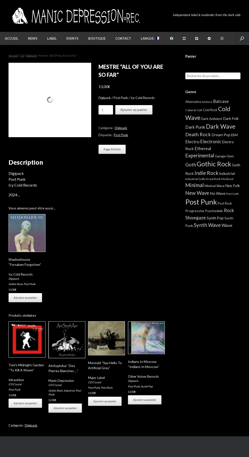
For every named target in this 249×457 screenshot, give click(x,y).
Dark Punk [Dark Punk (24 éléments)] (195, 127)
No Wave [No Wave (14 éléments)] (217, 193)
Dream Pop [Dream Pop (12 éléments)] (221, 135)
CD (22, 55)
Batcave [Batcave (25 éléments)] (221, 101)
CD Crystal (15, 384)
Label (52, 38)
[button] (242, 38)
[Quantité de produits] (105, 110)
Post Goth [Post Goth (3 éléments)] (232, 193)
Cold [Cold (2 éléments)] (199, 110)
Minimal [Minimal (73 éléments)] (194, 185)
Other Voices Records (143, 376)
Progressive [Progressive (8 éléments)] (194, 211)
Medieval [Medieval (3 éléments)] (227, 178)
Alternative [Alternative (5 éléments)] (193, 102)
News (32, 38)
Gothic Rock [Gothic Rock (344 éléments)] (214, 164)
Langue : (150, 38)
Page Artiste (112, 149)
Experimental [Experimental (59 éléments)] (199, 155)
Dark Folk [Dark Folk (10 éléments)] (231, 118)
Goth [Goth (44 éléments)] (190, 164)
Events (72, 38)
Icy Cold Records (21, 274)
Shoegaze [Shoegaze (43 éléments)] (195, 217)
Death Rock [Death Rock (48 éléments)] (198, 134)
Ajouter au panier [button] (25, 297)
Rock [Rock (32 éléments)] (229, 210)
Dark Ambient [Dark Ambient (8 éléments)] (211, 118)
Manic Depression (61, 381)
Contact (123, 38)
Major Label (96, 378)
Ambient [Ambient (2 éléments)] (207, 101)
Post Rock (107, 387)
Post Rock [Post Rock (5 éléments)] (225, 203)
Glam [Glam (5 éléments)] (230, 156)
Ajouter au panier (133, 110)
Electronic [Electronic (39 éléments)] (210, 141)
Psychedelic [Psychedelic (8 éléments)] (214, 211)
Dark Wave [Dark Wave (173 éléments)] (220, 126)
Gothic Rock (16, 284)
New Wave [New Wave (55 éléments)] (197, 193)
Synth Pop (147, 386)
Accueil (11, 38)
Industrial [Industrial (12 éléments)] (227, 173)
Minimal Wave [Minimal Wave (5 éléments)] (214, 186)
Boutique (97, 38)
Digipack (31, 55)
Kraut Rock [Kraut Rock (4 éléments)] (213, 179)
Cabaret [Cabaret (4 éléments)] (190, 110)
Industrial (69, 390)
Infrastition (16, 380)
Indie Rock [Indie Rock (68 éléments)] (206, 173)
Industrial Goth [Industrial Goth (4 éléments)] (195, 179)
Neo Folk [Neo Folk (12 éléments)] (232, 185)
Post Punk (121, 135)
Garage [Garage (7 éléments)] (220, 156)
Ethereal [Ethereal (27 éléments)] (203, 148)
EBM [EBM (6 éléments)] (234, 135)
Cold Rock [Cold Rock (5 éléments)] (210, 110)
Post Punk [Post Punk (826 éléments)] (201, 201)
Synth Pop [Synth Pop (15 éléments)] (215, 217)
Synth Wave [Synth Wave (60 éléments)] (207, 225)
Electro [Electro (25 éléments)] (192, 141)
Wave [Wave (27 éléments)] (227, 225)
